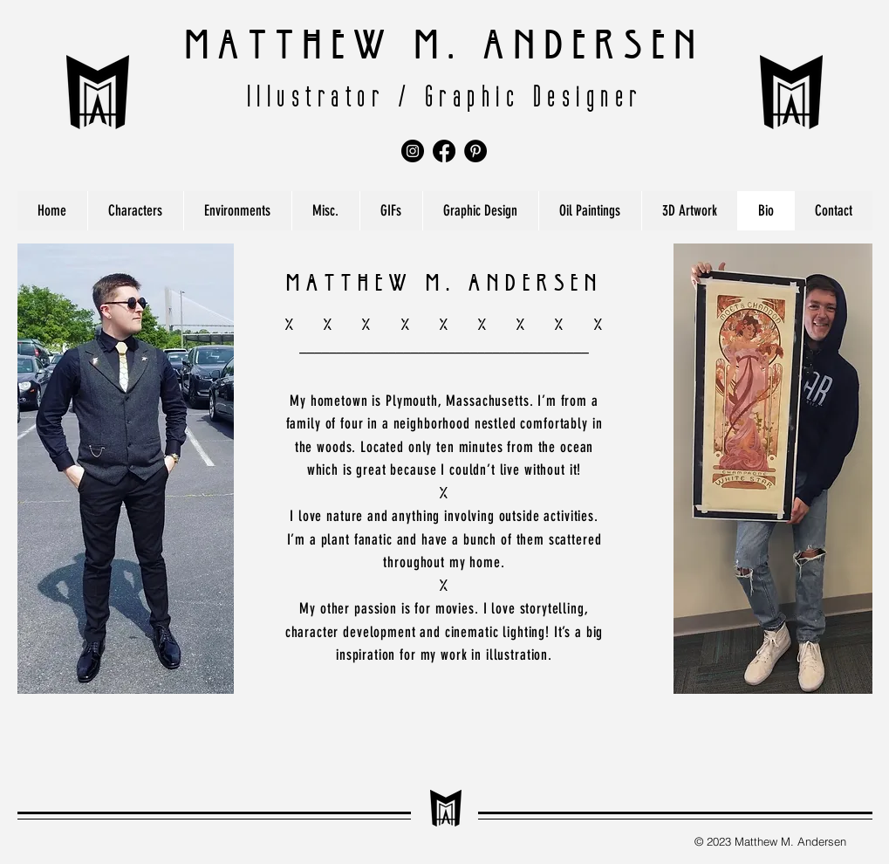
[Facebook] (444, 151)
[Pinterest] (475, 151)
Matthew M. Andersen (445, 37)
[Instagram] (412, 151)
